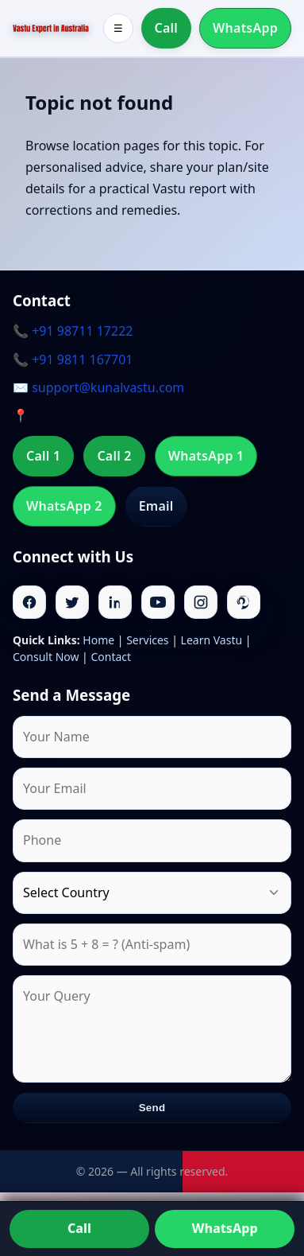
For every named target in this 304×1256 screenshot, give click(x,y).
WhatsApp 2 (64, 506)
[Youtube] (158, 602)
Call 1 (43, 456)
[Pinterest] (243, 602)
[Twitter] (72, 602)
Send (152, 1108)
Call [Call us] (79, 1228)
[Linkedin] (115, 602)
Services (147, 639)
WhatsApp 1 (206, 456)
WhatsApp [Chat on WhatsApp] (224, 1228)
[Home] (51, 28)
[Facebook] (29, 602)
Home (98, 639)
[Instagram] (200, 602)
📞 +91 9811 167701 (73, 359)
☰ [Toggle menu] (118, 28)
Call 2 (114, 456)
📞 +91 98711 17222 (73, 331)
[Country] (152, 893)
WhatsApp (245, 28)
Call (167, 28)
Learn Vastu (212, 639)
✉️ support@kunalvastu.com (98, 387)
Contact (110, 656)
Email (156, 506)
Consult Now (46, 656)
